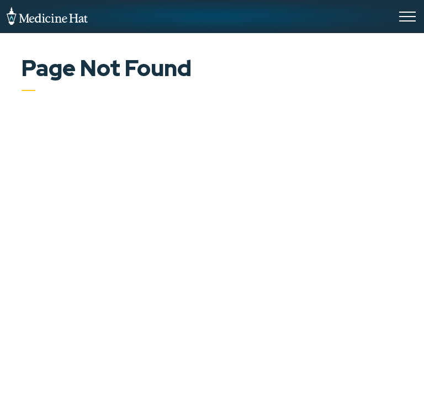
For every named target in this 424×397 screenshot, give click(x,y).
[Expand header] (407, 16)
